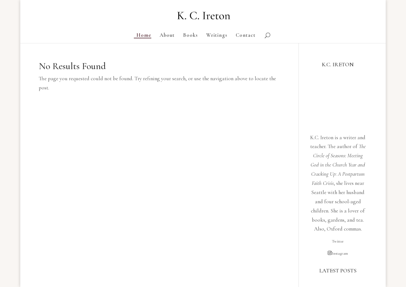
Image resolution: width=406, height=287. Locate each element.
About (167, 35)
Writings (216, 35)
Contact (246, 35)
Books (190, 35)
